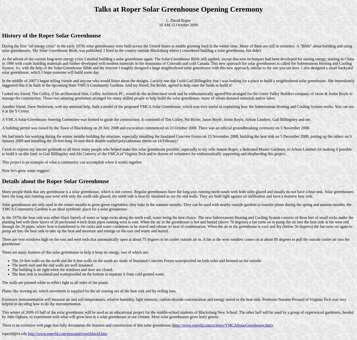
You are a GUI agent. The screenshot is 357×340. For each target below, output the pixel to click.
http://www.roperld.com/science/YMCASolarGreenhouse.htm (222, 325)
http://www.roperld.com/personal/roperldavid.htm (67, 334)
